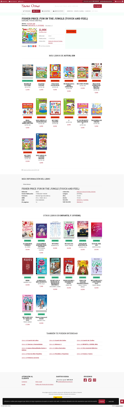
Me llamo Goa (69, 243)
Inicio (24, 14)
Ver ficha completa (44, 46)
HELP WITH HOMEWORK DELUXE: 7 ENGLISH (96, 86)
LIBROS (36, 11)
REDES (27, 280)
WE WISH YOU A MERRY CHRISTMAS (68, 85)
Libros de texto (58, 11)
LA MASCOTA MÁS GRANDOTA (41, 281)
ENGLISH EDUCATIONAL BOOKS (86, 192)
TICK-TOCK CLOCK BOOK (55, 84)
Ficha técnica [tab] (26, 184)
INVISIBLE (55, 243)
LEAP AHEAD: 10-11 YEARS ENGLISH (41, 157)
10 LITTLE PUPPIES (41, 84)
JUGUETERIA (46, 11)
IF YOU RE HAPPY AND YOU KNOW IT (82, 121)
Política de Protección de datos (44, 384)
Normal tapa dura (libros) (43, 196)
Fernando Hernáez (119, 405)
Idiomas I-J (49, 25)
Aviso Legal (38, 381)
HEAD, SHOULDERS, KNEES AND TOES (27, 121)
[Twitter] (89, 380)
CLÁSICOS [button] (88, 11)
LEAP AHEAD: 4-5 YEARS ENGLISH (41, 121)
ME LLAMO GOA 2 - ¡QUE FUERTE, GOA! (96, 282)
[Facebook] (85, 380)
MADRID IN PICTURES (27, 84)
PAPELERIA (26, 11)
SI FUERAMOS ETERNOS (27, 244)
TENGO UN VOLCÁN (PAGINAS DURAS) (82, 282)
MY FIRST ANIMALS (27, 156)
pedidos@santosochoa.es (106, 1)
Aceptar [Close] (102, 401)
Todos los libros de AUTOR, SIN (30, 170)
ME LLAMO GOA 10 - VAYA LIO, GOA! (27, 318)
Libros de (30, 340)
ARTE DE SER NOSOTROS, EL (82, 244)
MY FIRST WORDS (82, 84)
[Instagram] (94, 380)
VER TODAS (95, 11)
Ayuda (23, 384)
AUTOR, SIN (31, 24)
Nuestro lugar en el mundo (41, 318)
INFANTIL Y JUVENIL (36, 25)
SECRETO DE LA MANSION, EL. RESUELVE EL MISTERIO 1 (55, 283)
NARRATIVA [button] (70, 11)
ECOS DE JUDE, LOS (96, 244)
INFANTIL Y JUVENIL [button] (79, 11)
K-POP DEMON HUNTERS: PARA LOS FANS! (41, 245)
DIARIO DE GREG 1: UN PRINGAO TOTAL (68, 282)
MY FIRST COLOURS (55, 121)
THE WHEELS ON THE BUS (96, 121)
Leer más (111, 401)
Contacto (24, 381)
